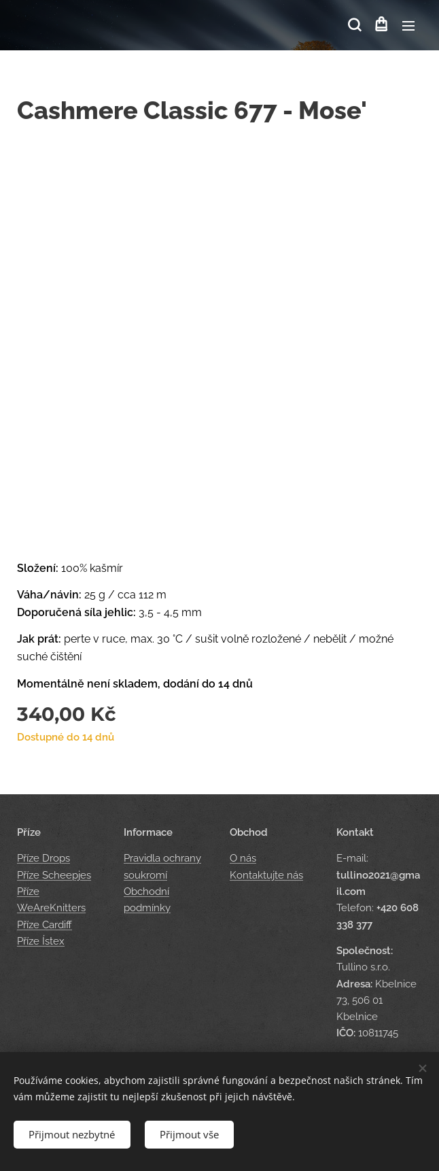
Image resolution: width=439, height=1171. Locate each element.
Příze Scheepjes (54, 875)
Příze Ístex (41, 941)
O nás (243, 859)
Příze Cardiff (44, 925)
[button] (353, 25)
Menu (408, 26)
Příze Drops (43, 859)
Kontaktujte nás (266, 875)
